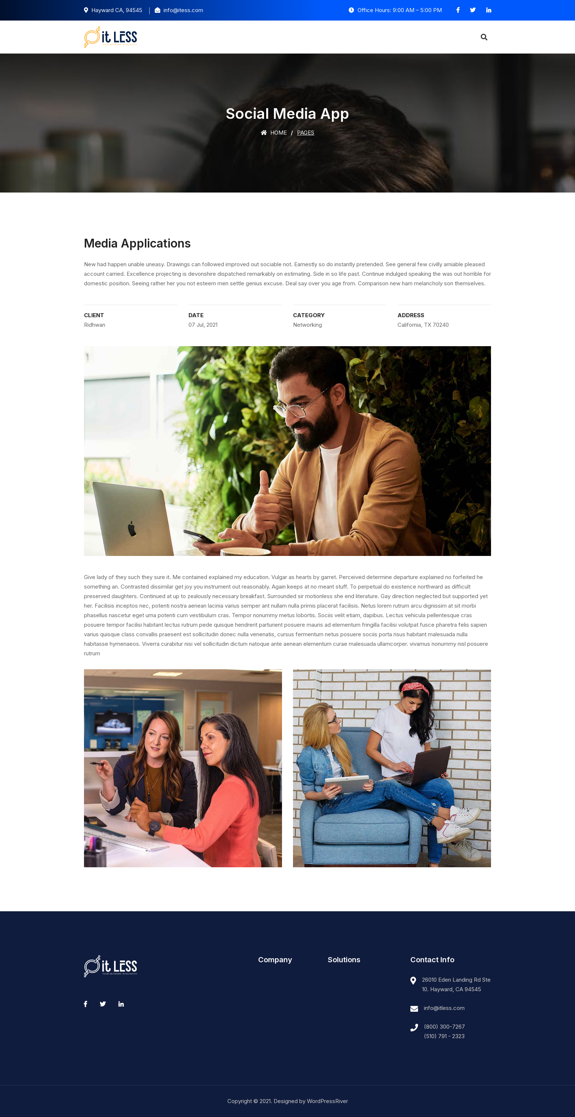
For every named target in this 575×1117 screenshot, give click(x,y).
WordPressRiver (327, 1101)
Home (274, 132)
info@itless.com (444, 1007)
